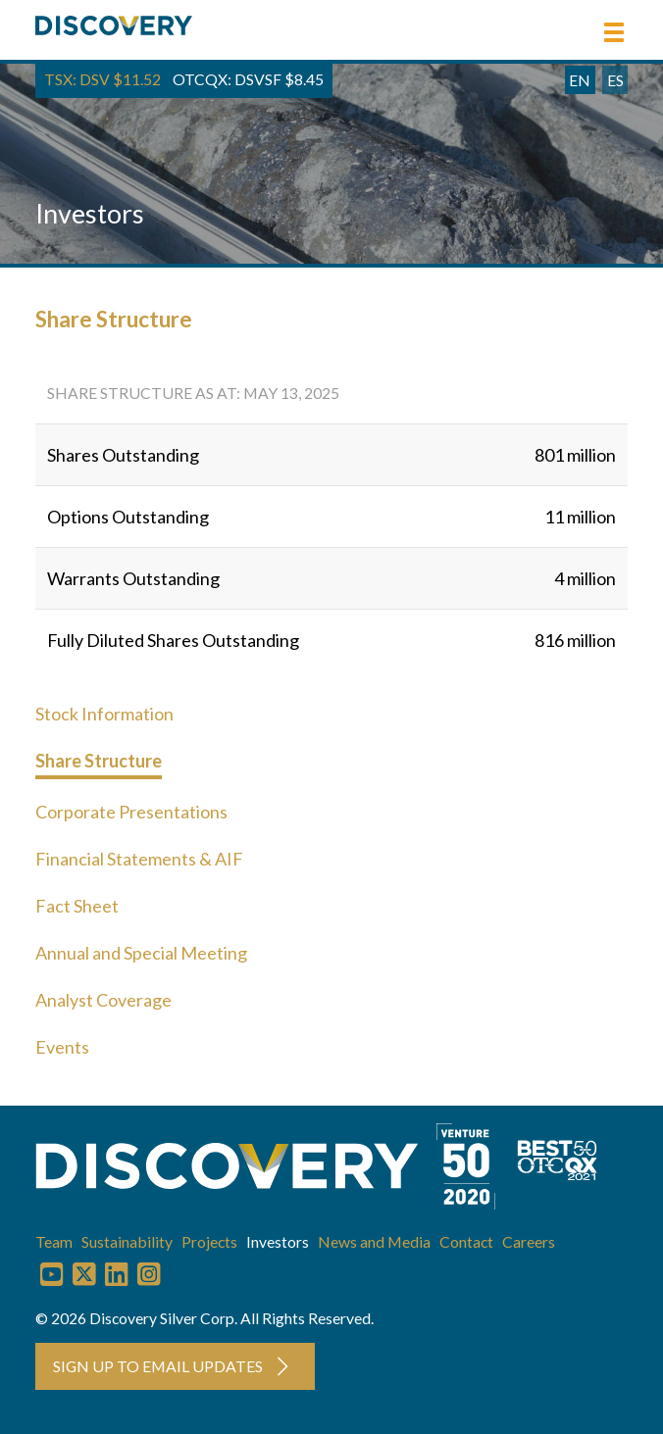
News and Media (374, 1241)
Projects (209, 1241)
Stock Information (104, 713)
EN (579, 80)
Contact (466, 1241)
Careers (528, 1241)
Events (62, 1047)
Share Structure (98, 760)
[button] (614, 32)
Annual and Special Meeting (141, 953)
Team (54, 1241)
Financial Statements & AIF (139, 858)
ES (615, 80)
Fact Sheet (77, 905)
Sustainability (127, 1241)
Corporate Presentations (131, 811)
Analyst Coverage (103, 1000)
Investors (277, 1241)
